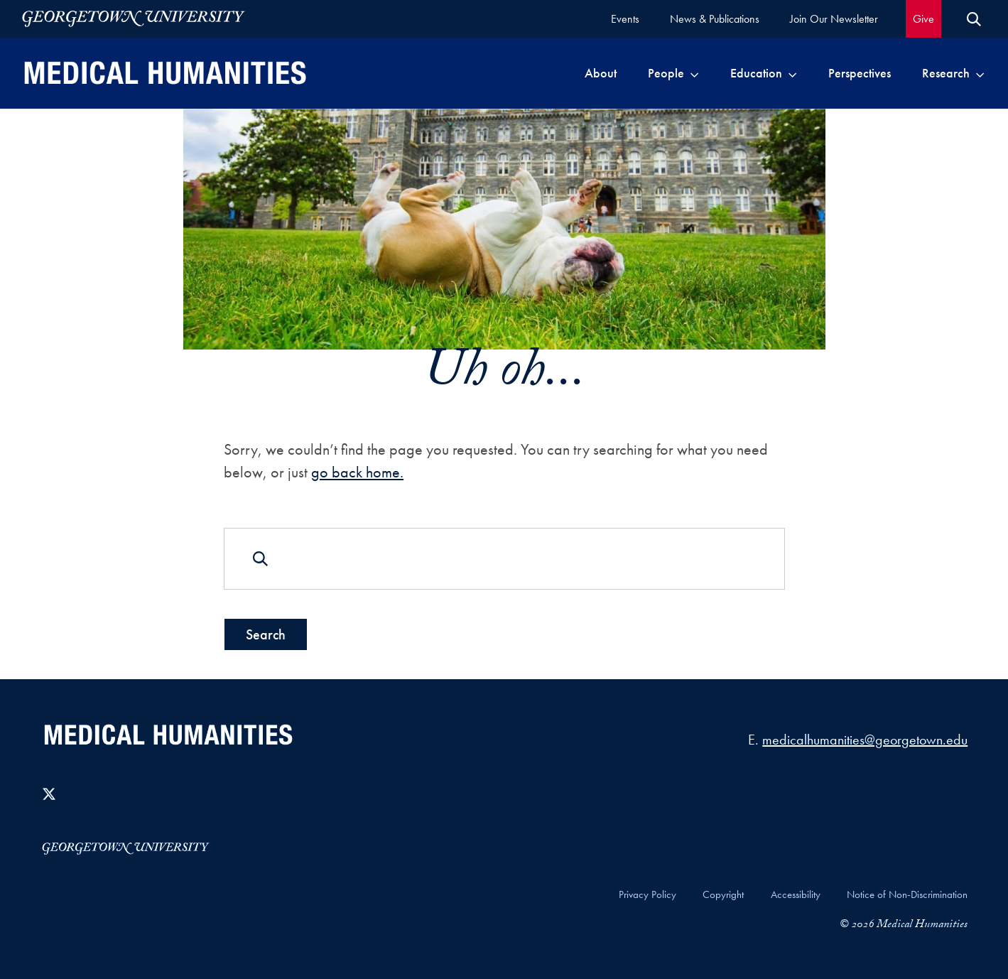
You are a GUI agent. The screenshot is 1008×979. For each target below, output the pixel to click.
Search (266, 634)
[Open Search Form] (974, 19)
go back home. (357, 472)
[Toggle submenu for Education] (792, 73)
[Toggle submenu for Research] (979, 73)
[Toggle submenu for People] (694, 73)
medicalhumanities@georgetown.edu (865, 739)
